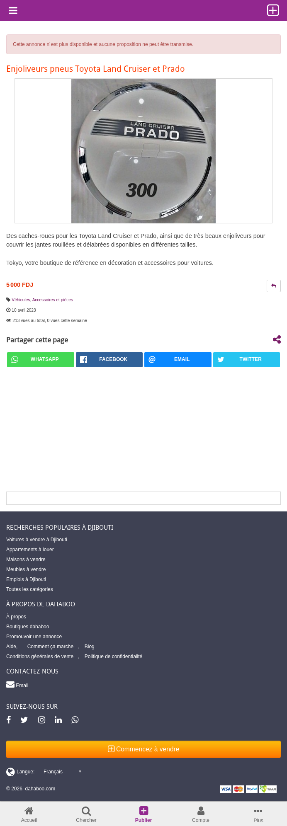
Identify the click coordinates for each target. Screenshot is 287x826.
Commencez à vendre (144, 749)
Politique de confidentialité (113, 656)
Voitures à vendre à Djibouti (36, 540)
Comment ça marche (50, 646)
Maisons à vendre (26, 559)
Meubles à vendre (26, 569)
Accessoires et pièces (52, 300)
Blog (90, 646)
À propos (16, 617)
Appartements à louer (30, 549)
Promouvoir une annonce (34, 636)
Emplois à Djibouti (26, 579)
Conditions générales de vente (39, 656)
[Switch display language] (43, 771)
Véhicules (21, 300)
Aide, (11, 646)
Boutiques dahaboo (27, 627)
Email (17, 684)
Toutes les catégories (29, 589)
